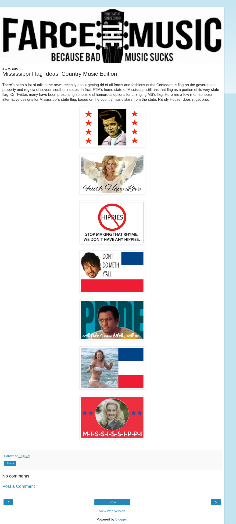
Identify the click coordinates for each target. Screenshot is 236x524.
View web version (112, 511)
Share (10, 463)
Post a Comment (18, 486)
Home (112, 502)
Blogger (121, 519)
